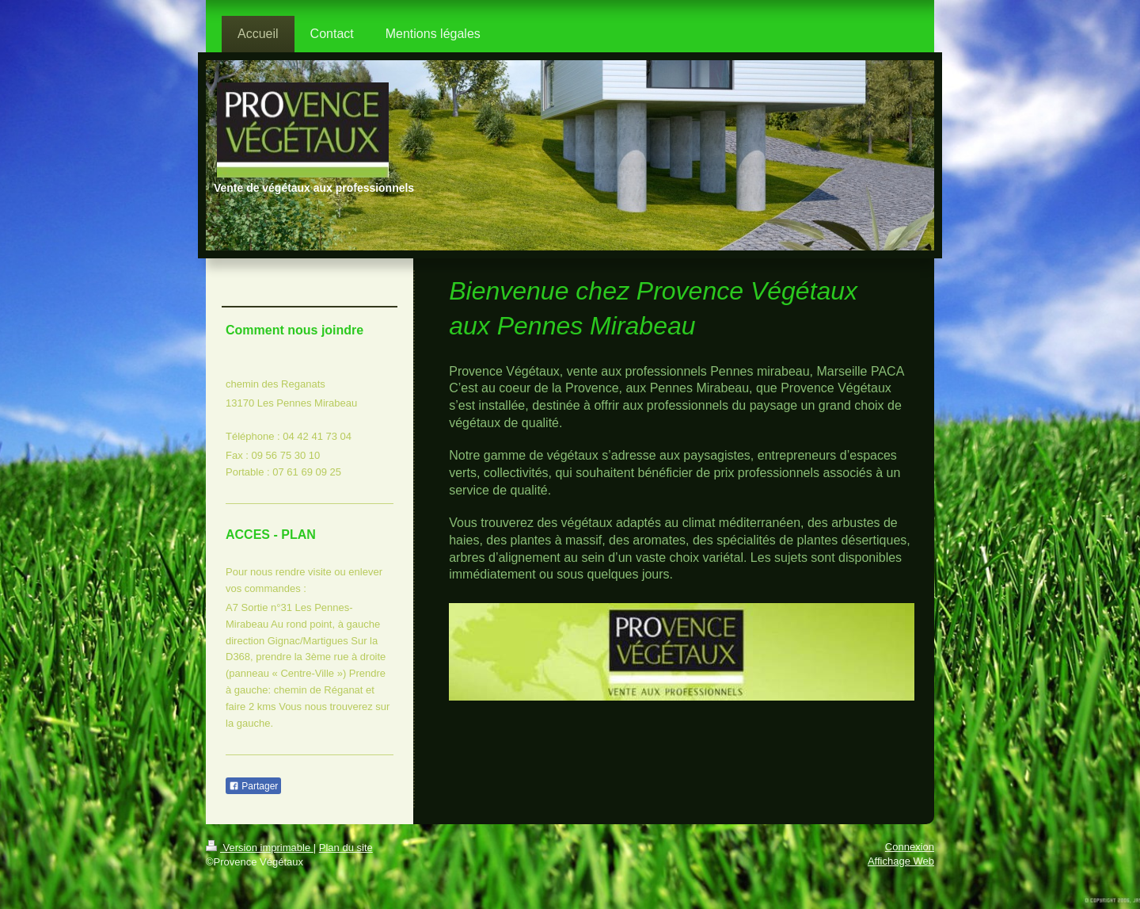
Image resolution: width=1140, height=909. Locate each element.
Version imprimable (260, 848)
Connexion (909, 847)
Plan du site (346, 848)
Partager (253, 786)
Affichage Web (901, 861)
